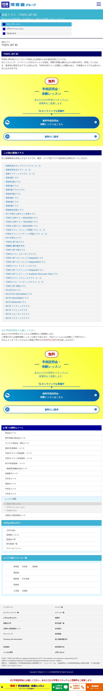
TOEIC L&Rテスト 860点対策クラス (22, 226)
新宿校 (16, 566)
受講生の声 (11, 539)
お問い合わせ (59, 652)
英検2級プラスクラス (15, 190)
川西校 (24, 591)
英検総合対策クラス (15, 210)
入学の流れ (11, 530)
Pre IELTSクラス (13, 290)
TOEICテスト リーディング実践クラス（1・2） (27, 234)
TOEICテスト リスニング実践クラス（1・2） (26, 230)
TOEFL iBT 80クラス (15, 246)
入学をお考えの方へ (12, 523)
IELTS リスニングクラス (17, 310)
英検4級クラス (12, 202)
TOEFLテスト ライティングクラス (21, 266)
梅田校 (16, 579)
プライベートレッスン (15, 29)
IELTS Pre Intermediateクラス (19, 294)
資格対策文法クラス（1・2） (19, 170)
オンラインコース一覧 (11, 612)
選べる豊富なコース (28, 18)
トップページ (8, 607)
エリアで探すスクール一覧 (15, 558)
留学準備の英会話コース (15, 438)
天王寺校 (25, 579)
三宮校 (16, 591)
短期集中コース (11, 473)
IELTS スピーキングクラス (18, 314)
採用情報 (58, 634)
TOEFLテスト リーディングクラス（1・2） (25, 282)
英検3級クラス (12, 198)
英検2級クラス (12, 186)
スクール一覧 (59, 612)
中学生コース (10, 489)
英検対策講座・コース (14, 448)
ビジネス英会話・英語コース (17, 443)
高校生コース (10, 484)
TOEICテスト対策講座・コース (18, 453)
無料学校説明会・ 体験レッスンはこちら (51, 122)
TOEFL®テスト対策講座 (42, 18)
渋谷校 (24, 566)
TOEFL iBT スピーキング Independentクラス (26, 262)
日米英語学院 (54, 672)
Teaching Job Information (12, 639)
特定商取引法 (59, 647)
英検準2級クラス (13, 194)
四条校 (16, 585)
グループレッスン (13, 24)
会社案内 (58, 628)
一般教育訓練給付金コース (16, 468)
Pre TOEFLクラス (14, 238)
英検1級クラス (12, 177)
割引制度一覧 (11, 544)
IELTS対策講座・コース (15, 463)
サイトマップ (8, 634)
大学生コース (10, 479)
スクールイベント (13, 548)
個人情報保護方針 (61, 639)
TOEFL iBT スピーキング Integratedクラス (24, 258)
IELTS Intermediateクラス (17, 298)
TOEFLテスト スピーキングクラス (21, 254)
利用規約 (6, 647)
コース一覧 (59, 607)
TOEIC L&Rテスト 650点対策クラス (22, 218)
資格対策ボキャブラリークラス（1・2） (24, 166)
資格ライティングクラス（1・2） (21, 174)
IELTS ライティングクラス (18, 318)
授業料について (12, 535)
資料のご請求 (51, 136)
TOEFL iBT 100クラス (15, 250)
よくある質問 (8, 652)
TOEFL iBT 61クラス (15, 242)
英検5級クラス (12, 206)
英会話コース (10, 433)
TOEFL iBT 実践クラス (16, 286)
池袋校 (35, 566)
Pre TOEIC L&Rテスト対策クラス (21, 214)
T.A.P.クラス (11, 33)
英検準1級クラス (13, 182)
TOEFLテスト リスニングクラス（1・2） (24, 278)
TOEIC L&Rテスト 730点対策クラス (22, 222)
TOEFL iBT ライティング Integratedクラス (24, 270)
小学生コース (10, 494)
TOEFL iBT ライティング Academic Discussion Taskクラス (32, 274)
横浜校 (16, 573)
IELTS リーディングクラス (18, 306)
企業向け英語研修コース (15, 515)
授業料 (57, 618)
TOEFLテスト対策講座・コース (18, 458)
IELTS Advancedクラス (16, 302)
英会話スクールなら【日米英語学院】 (11, 18)
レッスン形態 (10, 499)
